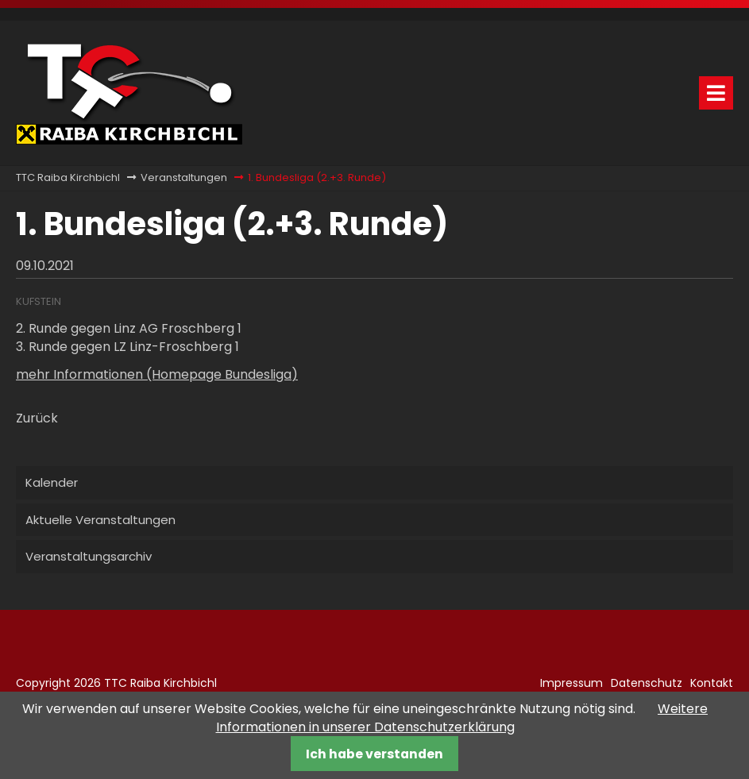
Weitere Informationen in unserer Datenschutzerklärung (462, 718)
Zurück (37, 418)
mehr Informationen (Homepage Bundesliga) (157, 374)
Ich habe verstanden (374, 754)
